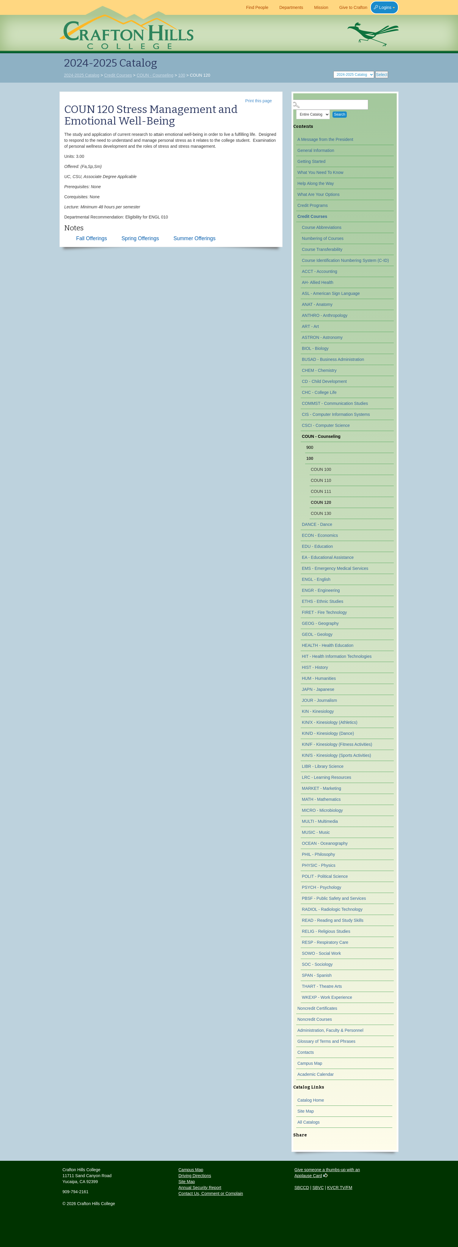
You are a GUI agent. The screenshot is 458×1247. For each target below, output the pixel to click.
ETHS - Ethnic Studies (322, 601)
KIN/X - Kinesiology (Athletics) (329, 722)
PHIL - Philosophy (318, 854)
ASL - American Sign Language (331, 293)
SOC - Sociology (317, 964)
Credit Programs (312, 205)
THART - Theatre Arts (322, 986)
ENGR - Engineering (321, 590)
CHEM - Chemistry (319, 370)
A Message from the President (325, 139)
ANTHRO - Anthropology (324, 315)
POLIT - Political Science (325, 876)
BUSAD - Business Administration (333, 359)
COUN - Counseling (155, 75)
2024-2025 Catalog (81, 75)
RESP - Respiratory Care (325, 942)
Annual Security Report (199, 1187)
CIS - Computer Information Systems (336, 414)
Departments (288, 7)
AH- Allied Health (317, 282)
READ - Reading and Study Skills (332, 920)
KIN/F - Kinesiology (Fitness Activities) (337, 744)
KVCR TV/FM (339, 1187)
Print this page (258, 100)
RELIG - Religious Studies (326, 931)
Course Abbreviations (321, 227)
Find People (254, 7)
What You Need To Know (320, 172)
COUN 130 (321, 513)
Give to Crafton (350, 7)
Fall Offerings (91, 238)
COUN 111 (321, 491)
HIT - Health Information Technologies (337, 656)
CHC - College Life (319, 392)
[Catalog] (353, 74)
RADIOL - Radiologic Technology (332, 909)
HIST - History (315, 667)
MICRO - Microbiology (322, 810)
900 (309, 447)
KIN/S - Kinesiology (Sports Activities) (336, 755)
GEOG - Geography (320, 623)
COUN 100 (321, 469)
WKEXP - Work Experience (327, 997)
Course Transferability (322, 249)
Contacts (305, 1052)
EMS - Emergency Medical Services (335, 568)
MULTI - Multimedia (320, 821)
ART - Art (310, 326)
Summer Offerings (194, 238)
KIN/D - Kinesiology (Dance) (328, 733)
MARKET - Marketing (321, 788)
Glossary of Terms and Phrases (326, 1041)
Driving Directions (194, 1175)
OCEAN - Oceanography (325, 843)
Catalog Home (310, 1100)
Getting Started (311, 161)
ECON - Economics (320, 535)
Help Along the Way (315, 183)
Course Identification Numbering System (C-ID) (345, 260)
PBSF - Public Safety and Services (334, 898)
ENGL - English (316, 579)
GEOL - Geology (317, 634)
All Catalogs (308, 1122)
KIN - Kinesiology (318, 711)
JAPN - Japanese (318, 689)
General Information (315, 150)
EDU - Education (317, 546)
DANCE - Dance (317, 524)
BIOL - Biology (315, 348)
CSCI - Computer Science (326, 425)
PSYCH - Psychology (321, 887)
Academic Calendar (315, 1074)
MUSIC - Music (316, 832)
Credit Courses (118, 75)
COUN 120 (321, 502)
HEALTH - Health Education (327, 645)
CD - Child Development (324, 381)
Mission (318, 7)
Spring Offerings (140, 238)
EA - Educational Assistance (328, 557)
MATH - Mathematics (321, 799)
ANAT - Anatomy (317, 304)
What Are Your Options (318, 194)
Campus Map (309, 1063)
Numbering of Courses (323, 238)
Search (339, 114)
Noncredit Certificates (317, 1008)
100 (181, 75)
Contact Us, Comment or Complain (210, 1193)
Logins (384, 7)
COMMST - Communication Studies (335, 403)
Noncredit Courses (314, 1019)
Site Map (305, 1111)
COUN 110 (321, 480)
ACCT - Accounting (319, 271)
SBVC (318, 1187)
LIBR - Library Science (323, 766)
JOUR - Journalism (319, 700)
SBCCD (301, 1187)
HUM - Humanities (319, 678)
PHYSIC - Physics (318, 865)
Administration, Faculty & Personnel (330, 1030)
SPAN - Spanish (317, 975)
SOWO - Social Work (321, 953)
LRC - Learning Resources (326, 777)
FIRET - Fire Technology (324, 612)
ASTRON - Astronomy (322, 337)
